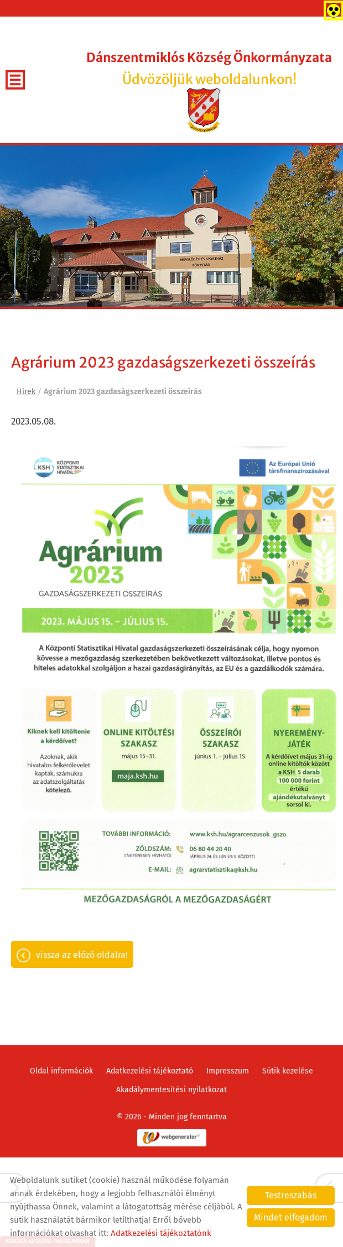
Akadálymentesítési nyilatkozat (171, 1089)
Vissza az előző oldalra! (82, 955)
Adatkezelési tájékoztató (149, 1071)
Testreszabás (290, 1195)
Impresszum (227, 1071)
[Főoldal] (203, 110)
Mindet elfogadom (291, 1217)
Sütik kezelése (287, 1071)
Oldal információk (61, 1071)
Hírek (26, 391)
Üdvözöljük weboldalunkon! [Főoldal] (209, 69)
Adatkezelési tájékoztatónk (161, 1233)
